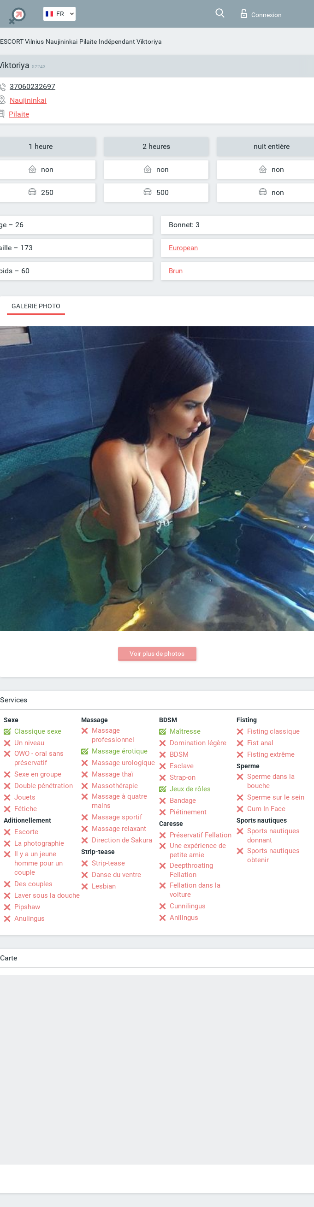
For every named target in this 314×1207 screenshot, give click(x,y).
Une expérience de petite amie (198, 850)
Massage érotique (120, 751)
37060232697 (32, 86)
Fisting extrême (271, 754)
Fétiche (25, 809)
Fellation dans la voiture (195, 890)
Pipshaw (27, 907)
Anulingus (29, 918)
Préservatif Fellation (200, 835)
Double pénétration (43, 786)
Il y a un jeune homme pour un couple (38, 863)
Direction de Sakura (122, 840)
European (183, 248)
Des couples (33, 884)
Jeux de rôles (190, 789)
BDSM (179, 754)
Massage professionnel (113, 735)
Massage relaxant (119, 828)
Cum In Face (266, 809)
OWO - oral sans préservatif (39, 758)
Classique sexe (37, 731)
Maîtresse (185, 731)
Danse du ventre (116, 875)
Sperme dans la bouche (271, 781)
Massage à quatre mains (119, 801)
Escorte (26, 832)
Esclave (182, 766)
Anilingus (184, 917)
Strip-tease (108, 863)
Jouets (25, 797)
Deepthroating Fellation (191, 870)
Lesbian (104, 886)
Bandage (183, 800)
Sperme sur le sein (275, 797)
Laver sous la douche (47, 895)
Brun (176, 271)
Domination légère (198, 743)
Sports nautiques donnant (273, 835)
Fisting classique (273, 731)
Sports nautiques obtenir (273, 855)
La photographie (39, 843)
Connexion (261, 13)
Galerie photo (36, 306)
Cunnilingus (188, 906)
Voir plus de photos (157, 653)
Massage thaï (112, 774)
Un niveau (29, 743)
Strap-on (183, 777)
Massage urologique (123, 763)
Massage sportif (117, 817)
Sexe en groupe (37, 774)
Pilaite (88, 41)
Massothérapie (115, 786)
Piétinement (188, 812)
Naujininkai (61, 41)
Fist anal (260, 743)
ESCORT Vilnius (22, 41)
